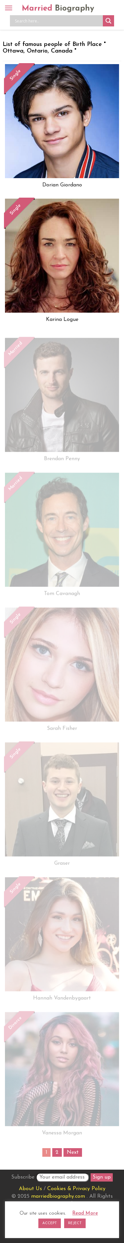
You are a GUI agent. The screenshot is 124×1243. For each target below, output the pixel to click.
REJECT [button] (75, 1223)
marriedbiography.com (58, 1196)
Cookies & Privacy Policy (76, 1188)
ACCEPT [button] (49, 1223)
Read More (85, 1213)
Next (73, 1152)
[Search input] (58, 20)
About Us (30, 1188)
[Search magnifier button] (108, 20)
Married (58, 9)
